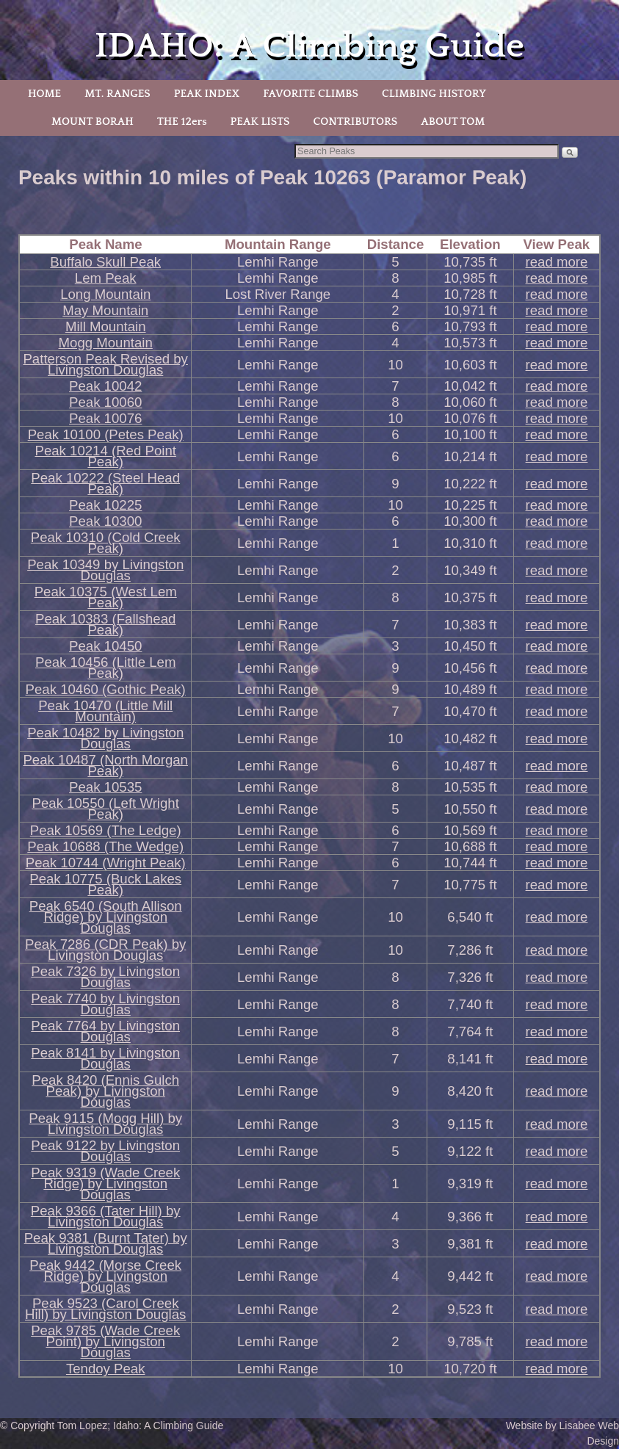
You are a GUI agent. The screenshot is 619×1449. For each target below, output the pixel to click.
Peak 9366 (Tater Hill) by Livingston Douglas (106, 1216)
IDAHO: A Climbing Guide (309, 46)
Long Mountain (105, 294)
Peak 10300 (105, 521)
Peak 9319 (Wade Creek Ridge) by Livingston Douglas (105, 1183)
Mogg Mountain (106, 342)
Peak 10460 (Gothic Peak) (106, 689)
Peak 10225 (105, 505)
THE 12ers (182, 121)
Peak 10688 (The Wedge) (105, 846)
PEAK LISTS (260, 121)
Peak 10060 (105, 402)
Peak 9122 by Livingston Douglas (105, 1151)
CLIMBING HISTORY (434, 93)
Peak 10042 (105, 386)
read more (557, 262)
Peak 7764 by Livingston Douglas (105, 1031)
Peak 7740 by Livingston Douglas (105, 1004)
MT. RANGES (117, 93)
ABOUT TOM (453, 121)
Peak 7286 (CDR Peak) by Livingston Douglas (105, 949)
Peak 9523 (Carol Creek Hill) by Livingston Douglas (105, 1309)
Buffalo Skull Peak (105, 262)
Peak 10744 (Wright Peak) (106, 862)
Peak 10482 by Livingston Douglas (105, 738)
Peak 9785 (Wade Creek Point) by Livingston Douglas (105, 1341)
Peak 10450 (105, 646)
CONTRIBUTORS (355, 121)
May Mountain (105, 310)
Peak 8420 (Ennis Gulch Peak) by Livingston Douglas (105, 1091)
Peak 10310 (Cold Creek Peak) (106, 543)
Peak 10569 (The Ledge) (105, 830)
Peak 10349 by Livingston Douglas (105, 570)
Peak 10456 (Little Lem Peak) (105, 667)
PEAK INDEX (207, 93)
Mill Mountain (105, 326)
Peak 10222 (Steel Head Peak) (105, 483)
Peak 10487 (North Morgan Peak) (105, 765)
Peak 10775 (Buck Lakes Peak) (105, 884)
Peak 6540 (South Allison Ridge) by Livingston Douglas (105, 917)
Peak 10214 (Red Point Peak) (105, 456)
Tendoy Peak (105, 1368)
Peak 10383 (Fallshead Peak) (105, 624)
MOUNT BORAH (92, 121)
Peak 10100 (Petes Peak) (106, 434)
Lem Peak (106, 278)
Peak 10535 (105, 787)
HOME (44, 93)
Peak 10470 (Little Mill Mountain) (105, 711)
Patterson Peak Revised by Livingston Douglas (105, 364)
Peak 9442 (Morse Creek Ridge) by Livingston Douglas (105, 1276)
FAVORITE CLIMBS (310, 93)
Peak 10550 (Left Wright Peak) (105, 808)
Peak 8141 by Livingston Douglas (105, 1058)
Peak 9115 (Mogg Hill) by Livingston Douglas (105, 1123)
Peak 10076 (105, 418)
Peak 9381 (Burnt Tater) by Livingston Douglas (105, 1243)
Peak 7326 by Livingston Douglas (105, 977)
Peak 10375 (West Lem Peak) (106, 597)
